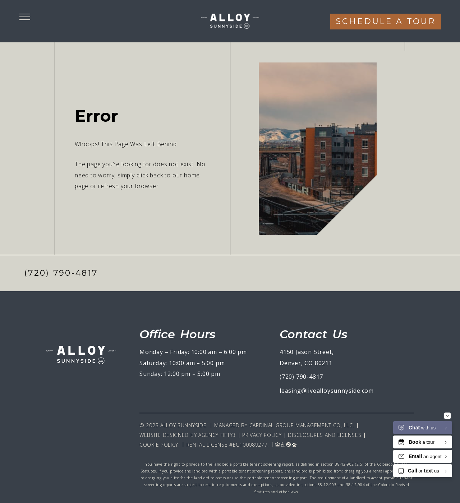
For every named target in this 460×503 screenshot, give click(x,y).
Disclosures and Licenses (324, 435)
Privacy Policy (262, 435)
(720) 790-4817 (61, 273)
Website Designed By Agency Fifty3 (187, 435)
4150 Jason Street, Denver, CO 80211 (307, 357)
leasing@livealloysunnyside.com (327, 391)
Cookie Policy (158, 444)
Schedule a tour (386, 21)
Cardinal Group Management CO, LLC (301, 425)
